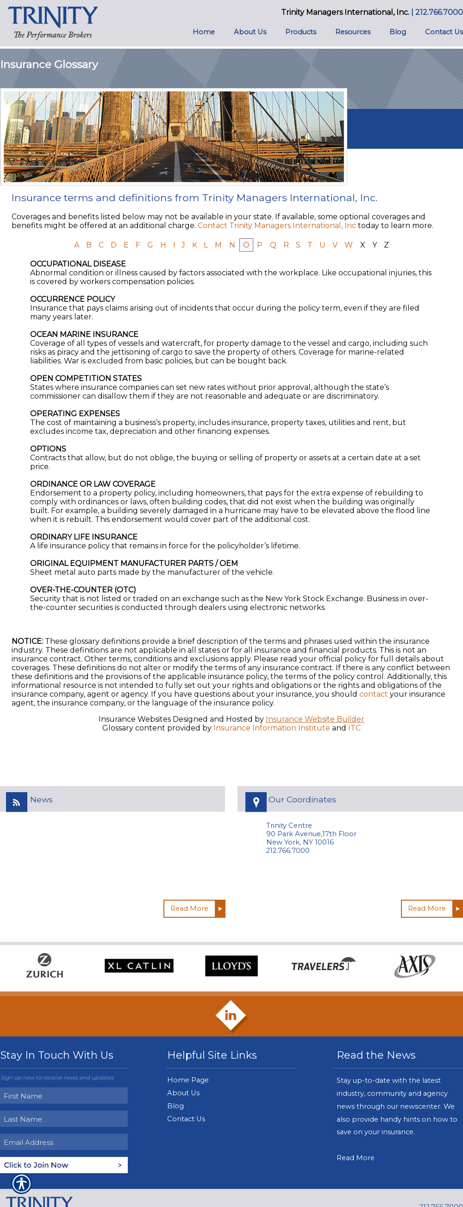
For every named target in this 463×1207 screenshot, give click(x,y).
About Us (183, 1093)
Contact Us (186, 1119)
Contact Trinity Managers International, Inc (277, 225)
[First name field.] (65, 1095)
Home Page (188, 1080)
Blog (175, 1106)
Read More (189, 908)
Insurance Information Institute (271, 728)
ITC (354, 728)
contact (373, 694)
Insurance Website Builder (315, 719)
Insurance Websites (135, 719)
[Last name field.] (65, 1119)
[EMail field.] (65, 1142)
